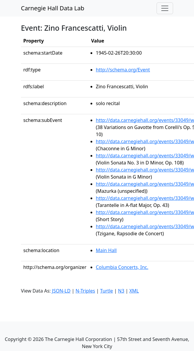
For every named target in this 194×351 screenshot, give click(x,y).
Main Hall (106, 250)
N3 (121, 291)
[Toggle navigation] (165, 8)
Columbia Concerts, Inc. (122, 267)
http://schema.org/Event (123, 69)
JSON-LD (61, 291)
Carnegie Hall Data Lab (52, 8)
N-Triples (85, 291)
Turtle (106, 291)
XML (134, 291)
